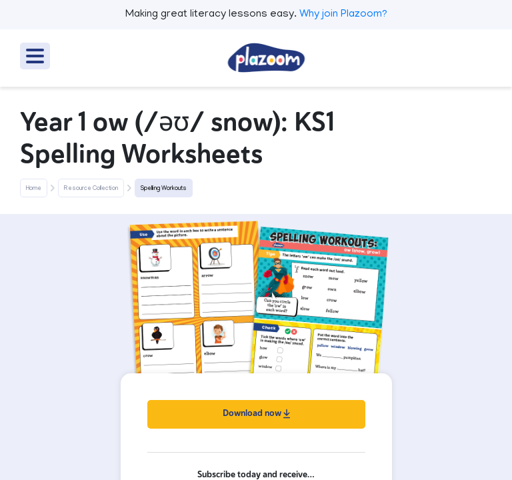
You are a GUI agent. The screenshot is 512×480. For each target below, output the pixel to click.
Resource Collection (91, 188)
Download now (256, 413)
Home (33, 188)
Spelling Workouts (164, 188)
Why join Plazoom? (343, 15)
